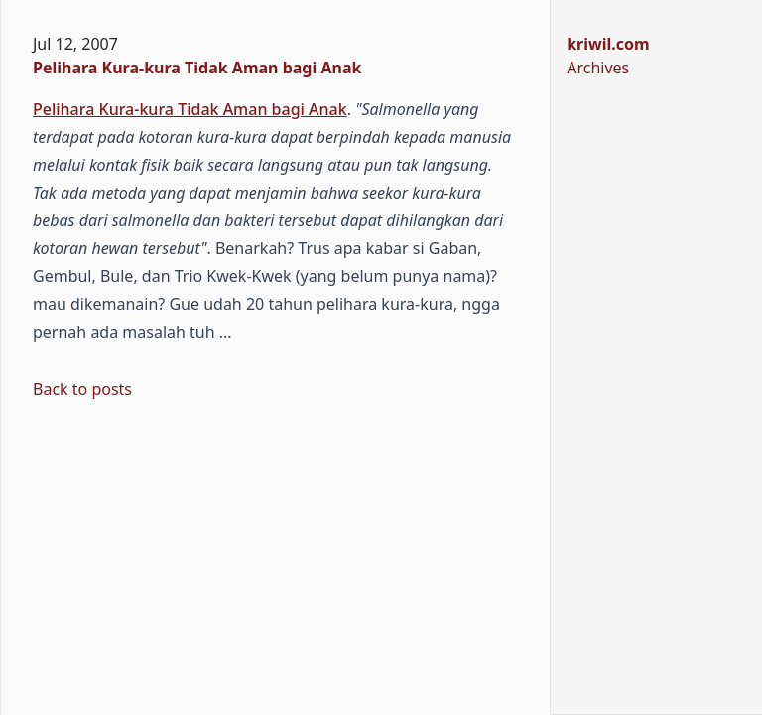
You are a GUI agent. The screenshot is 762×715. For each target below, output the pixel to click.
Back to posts (82, 389)
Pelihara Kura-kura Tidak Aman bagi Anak (197, 67)
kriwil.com (608, 44)
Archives (598, 67)
